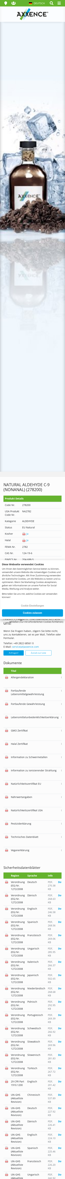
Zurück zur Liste (38, 652)
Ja (25, 533)
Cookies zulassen (32, 612)
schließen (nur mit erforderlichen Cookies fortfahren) (36, 621)
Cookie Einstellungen (32, 605)
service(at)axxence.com (25, 646)
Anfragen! (13, 652)
